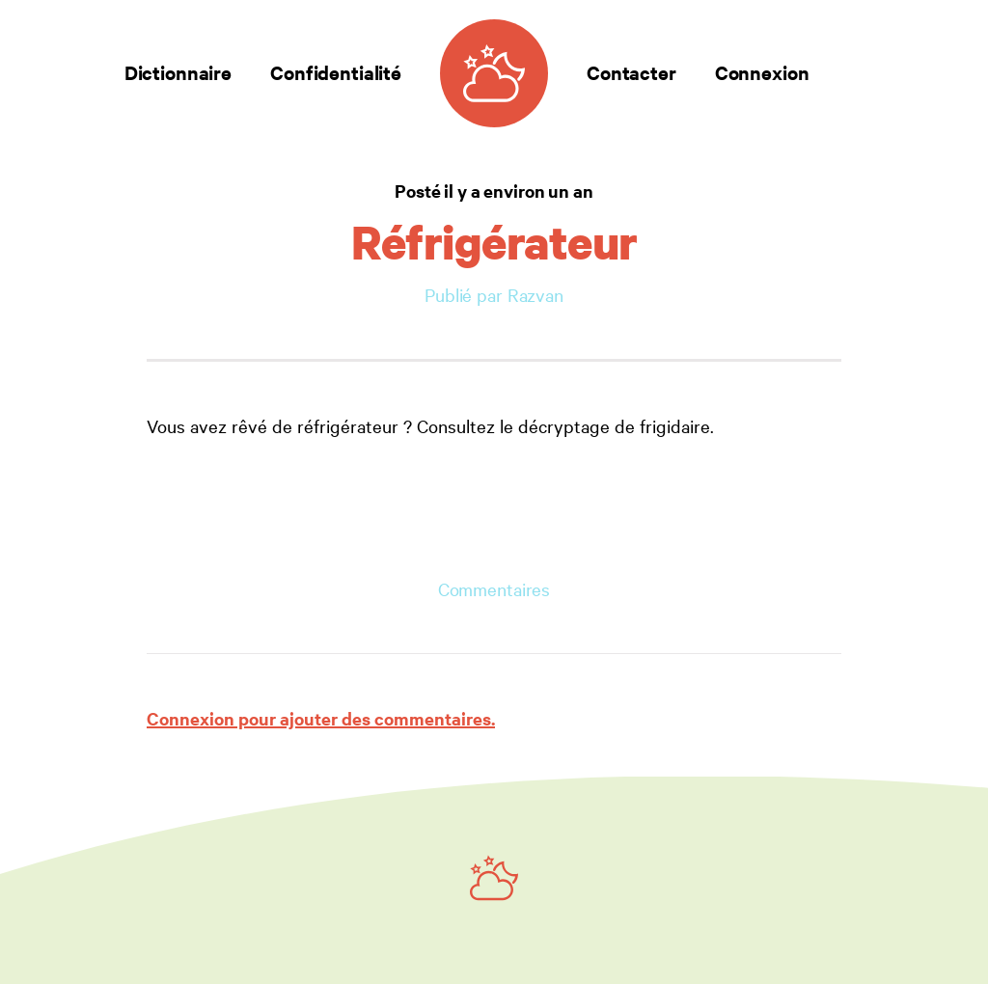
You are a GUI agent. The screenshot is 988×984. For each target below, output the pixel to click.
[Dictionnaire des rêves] (494, 73)
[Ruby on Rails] (494, 878)
